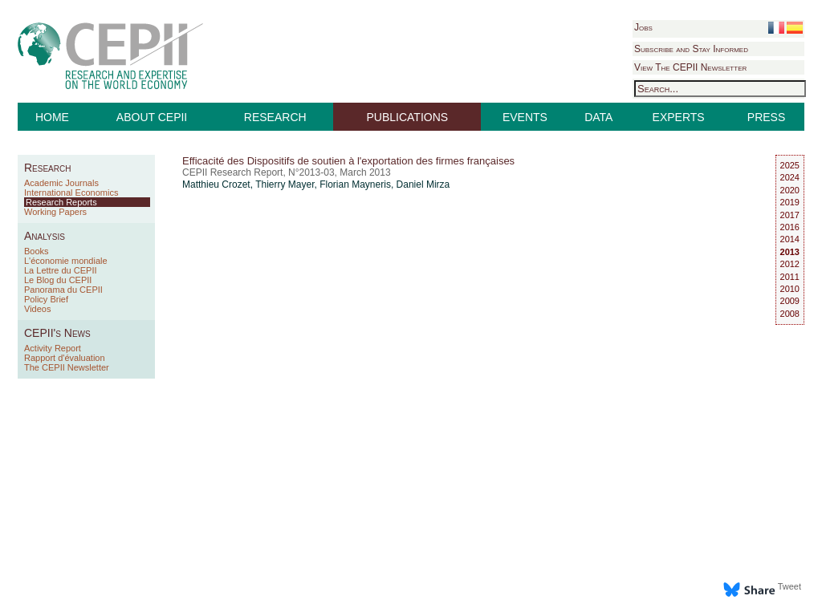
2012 (790, 264)
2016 (790, 227)
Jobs (643, 27)
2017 (790, 215)
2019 (790, 202)
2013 (790, 252)
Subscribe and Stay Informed (691, 49)
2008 (790, 313)
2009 (790, 301)
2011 (790, 277)
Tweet (789, 586)
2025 (790, 165)
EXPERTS (679, 117)
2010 (790, 289)
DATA (598, 117)
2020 (790, 190)
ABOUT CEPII (151, 117)
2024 (790, 177)
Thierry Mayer (284, 184)
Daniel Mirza (423, 184)
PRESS (766, 117)
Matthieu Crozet (216, 184)
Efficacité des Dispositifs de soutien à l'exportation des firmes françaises (348, 161)
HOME (52, 117)
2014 (790, 239)
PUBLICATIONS (408, 117)
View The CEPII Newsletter (690, 67)
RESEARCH (275, 117)
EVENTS (525, 117)
